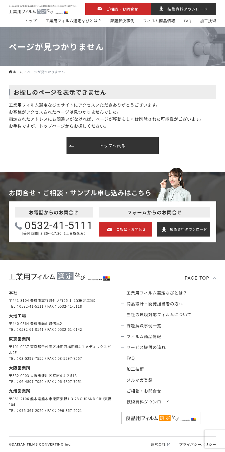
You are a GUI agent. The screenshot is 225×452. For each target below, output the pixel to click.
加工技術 (208, 20)
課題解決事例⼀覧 (144, 325)
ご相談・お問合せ (122, 9)
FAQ (187, 20)
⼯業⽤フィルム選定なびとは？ (73, 20)
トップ (31, 20)
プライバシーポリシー (197, 444)
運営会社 (158, 444)
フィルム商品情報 (159, 20)
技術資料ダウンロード (188, 229)
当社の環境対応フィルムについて (159, 314)
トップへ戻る (112, 145)
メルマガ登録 (140, 380)
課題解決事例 (122, 20)
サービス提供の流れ (146, 347)
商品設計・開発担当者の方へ (155, 303)
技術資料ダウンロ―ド (188, 9)
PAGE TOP (197, 278)
